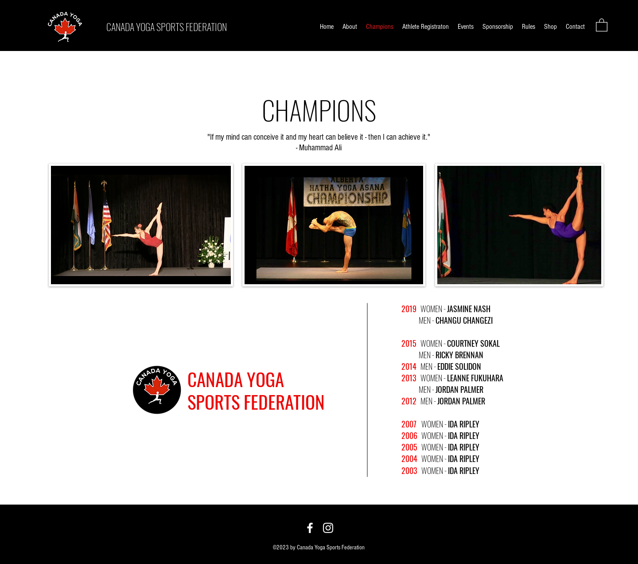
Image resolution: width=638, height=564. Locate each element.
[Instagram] (328, 528)
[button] (601, 24)
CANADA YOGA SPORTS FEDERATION (166, 27)
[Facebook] (310, 528)
